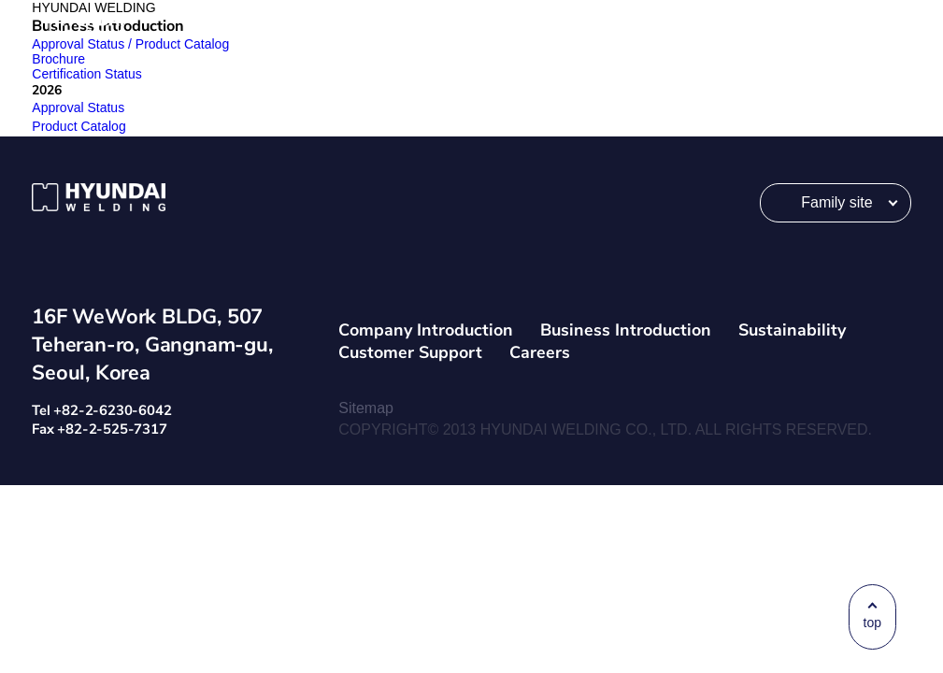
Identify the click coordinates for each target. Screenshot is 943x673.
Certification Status (87, 73)
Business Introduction (625, 330)
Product (89, 126)
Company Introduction (425, 330)
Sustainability (792, 330)
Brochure (58, 58)
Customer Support (410, 352)
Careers (539, 352)
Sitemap (365, 408)
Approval (88, 107)
